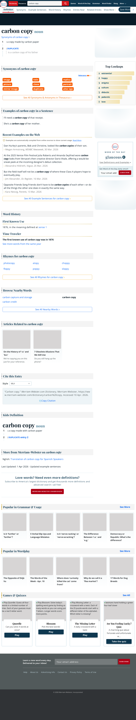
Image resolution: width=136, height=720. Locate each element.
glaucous (113, 157)
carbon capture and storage (17, 297)
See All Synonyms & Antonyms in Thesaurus (46, 97)
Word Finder (106, 3)
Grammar (96, 3)
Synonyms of (15, 37)
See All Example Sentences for (46, 198)
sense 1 (43, 227)
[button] (123, 3)
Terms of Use (90, 672)
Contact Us (63, 672)
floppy (7, 268)
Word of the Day (84, 3)
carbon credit (10, 301)
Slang (116, 3)
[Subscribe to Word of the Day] (109, 172)
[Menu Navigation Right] (133, 9)
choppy (66, 263)
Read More (77, 140)
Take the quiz (119, 641)
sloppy (65, 268)
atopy (36, 263)
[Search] (48, 3)
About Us (35, 672)
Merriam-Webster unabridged (47, 491)
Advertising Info (48, 672)
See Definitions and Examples (114, 162)
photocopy (9, 263)
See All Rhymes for (46, 277)
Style (5, 383)
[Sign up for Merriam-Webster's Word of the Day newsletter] (86, 662)
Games (73, 3)
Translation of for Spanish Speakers (37, 459)
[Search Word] (65, 3)
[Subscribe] (124, 661)
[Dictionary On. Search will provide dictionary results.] (17, 3)
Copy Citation (47, 400)
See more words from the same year (22, 243)
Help (26, 672)
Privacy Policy (76, 672)
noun (38, 31)
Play (17, 635)
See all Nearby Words (46, 309)
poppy (36, 268)
